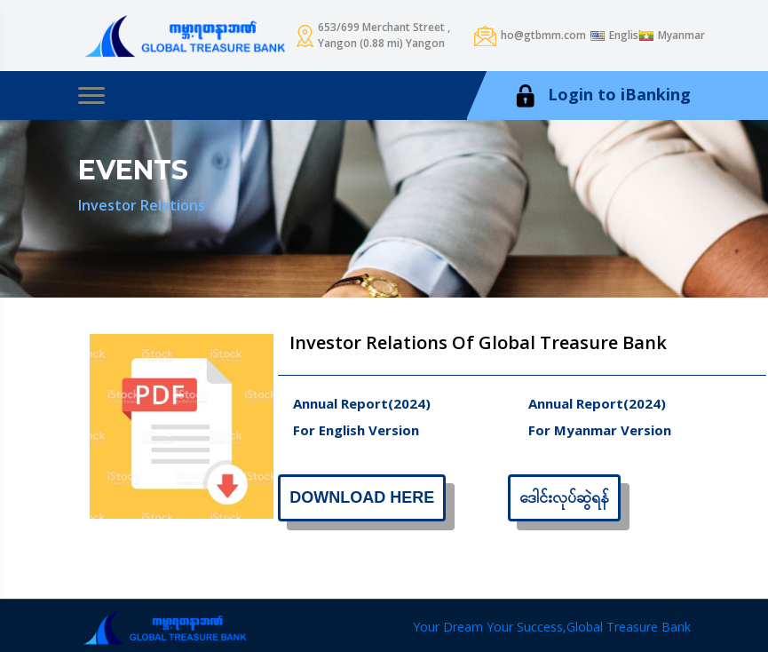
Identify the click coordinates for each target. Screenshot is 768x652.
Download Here (361, 497)
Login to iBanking (601, 95)
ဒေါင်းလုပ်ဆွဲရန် (564, 497)
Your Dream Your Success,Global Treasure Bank (552, 626)
